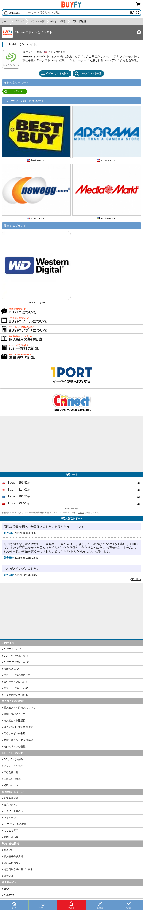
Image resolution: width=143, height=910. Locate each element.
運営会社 (8, 876)
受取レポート (11, 785)
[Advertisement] (71, 444)
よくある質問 (11, 830)
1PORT (8, 888)
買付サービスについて (16, 681)
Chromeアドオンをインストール (36, 32)
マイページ (10, 817)
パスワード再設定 (13, 811)
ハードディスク (14, 91)
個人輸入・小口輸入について (19, 707)
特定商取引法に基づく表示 (18, 869)
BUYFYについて (13, 649)
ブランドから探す (13, 765)
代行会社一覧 (11, 772)
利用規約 (8, 850)
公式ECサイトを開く (55, 73)
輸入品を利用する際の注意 (18, 727)
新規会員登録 (11, 798)
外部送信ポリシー (13, 863)
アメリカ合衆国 (56, 51)
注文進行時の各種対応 (16, 694)
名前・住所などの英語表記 (18, 740)
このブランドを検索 (88, 73)
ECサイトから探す (14, 759)
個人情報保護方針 (13, 856)
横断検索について (13, 668)
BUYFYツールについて (16, 655)
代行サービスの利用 (15, 733)
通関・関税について (15, 714)
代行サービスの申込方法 (17, 675)
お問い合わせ (11, 837)
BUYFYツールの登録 (15, 824)
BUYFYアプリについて (16, 662)
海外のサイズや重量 (15, 746)
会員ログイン (11, 804)
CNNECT (9, 895)
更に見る (136, 579)
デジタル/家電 (34, 51)
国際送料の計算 (12, 778)
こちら (81, 512)
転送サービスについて (16, 688)
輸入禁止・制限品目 (15, 720)
